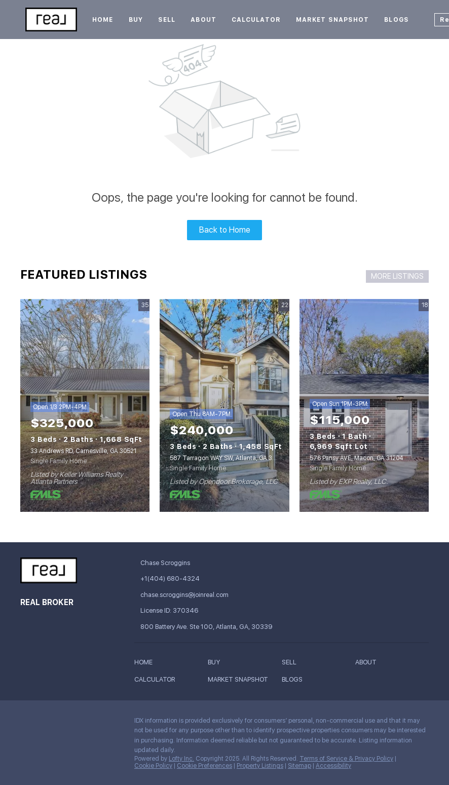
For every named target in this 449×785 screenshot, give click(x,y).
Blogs (396, 19)
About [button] (203, 19)
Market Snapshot (332, 19)
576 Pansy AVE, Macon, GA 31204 (356, 458)
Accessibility (333, 765)
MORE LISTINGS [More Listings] (397, 276)
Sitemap (299, 765)
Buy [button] (136, 19)
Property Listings (260, 765)
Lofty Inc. (181, 758)
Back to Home (224, 230)
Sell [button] (166, 19)
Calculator (256, 19)
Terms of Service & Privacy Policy (346, 758)
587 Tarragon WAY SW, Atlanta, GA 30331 (227, 458)
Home (102, 19)
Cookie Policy (153, 765)
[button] (146, 664)
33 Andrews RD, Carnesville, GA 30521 (83, 451)
